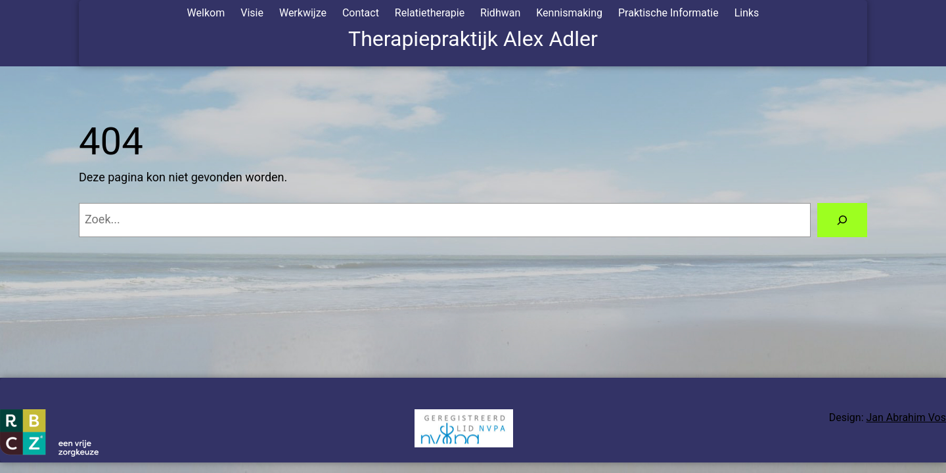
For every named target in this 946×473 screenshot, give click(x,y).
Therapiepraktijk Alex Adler (473, 38)
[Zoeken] (842, 220)
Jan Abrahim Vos (906, 417)
